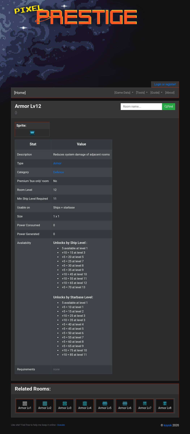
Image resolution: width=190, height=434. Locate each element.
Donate (61, 425)
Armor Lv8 (164, 405)
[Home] (20, 93)
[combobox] (141, 106)
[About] (169, 92)
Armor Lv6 (124, 405)
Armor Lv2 (44, 405)
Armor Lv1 (24, 405)
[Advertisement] (95, 54)
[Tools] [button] (141, 92)
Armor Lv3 (64, 405)
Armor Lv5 (104, 405)
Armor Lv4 (84, 405)
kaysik (168, 425)
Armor (57, 163)
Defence (58, 172)
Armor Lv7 (144, 405)
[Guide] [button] (155, 92)
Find (168, 106)
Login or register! (165, 84)
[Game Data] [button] (123, 92)
